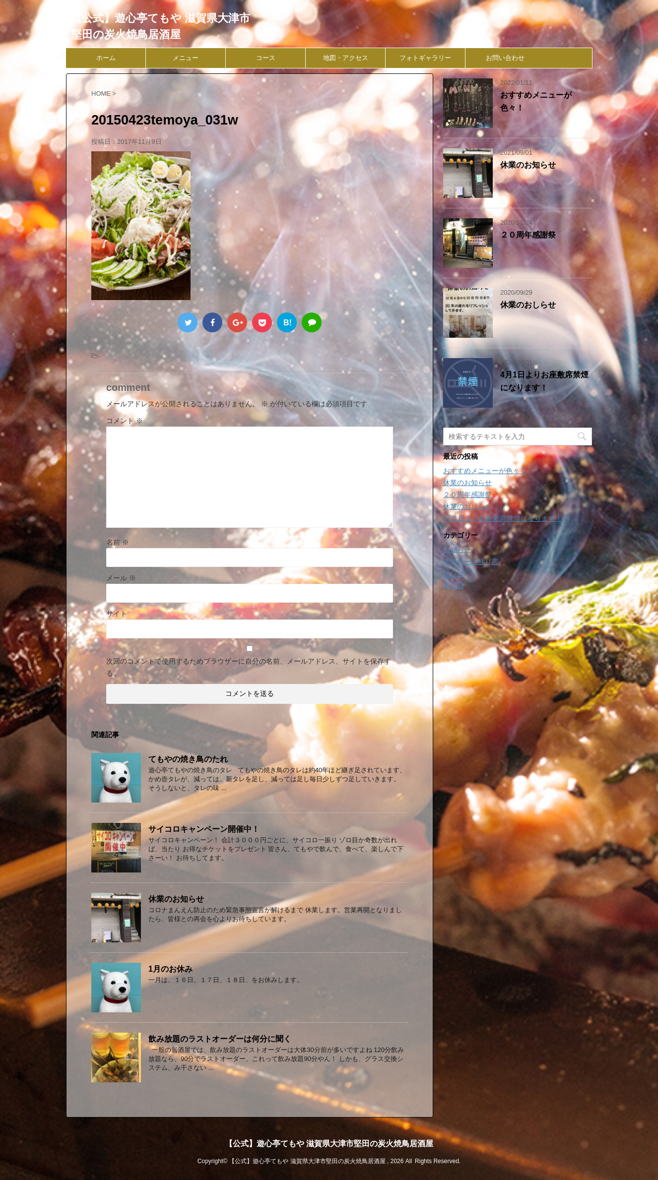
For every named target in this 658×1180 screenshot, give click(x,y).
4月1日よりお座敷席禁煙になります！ (502, 518)
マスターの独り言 (471, 561)
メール (121, 578)
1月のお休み (170, 969)
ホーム (106, 58)
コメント (124, 421)
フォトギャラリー (425, 58)
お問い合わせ (505, 58)
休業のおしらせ (528, 305)
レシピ (453, 573)
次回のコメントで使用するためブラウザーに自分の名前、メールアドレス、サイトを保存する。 (248, 667)
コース (265, 58)
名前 (117, 542)
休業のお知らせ (176, 899)
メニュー (185, 58)
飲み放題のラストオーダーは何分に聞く (219, 1039)
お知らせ (457, 550)
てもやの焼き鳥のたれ (188, 759)
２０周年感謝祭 (528, 235)
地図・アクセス (345, 58)
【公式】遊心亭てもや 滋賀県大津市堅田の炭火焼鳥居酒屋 (329, 1143)
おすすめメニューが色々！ (484, 471)
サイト (116, 614)
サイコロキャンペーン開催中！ (204, 829)
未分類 (453, 585)
